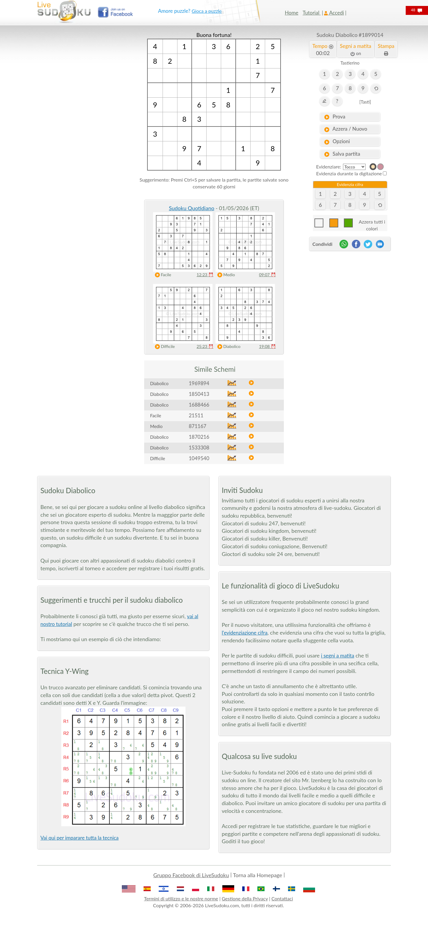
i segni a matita (337, 655)
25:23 (204, 346)
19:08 (267, 346)
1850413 (199, 394)
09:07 (267, 274)
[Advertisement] (78, 120)
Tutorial (312, 13)
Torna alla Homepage (257, 875)
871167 (197, 426)
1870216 (199, 437)
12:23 (204, 274)
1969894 (199, 383)
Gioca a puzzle (207, 11)
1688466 (199, 405)
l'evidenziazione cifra (245, 633)
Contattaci (282, 898)
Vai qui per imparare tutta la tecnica (79, 838)
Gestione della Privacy (245, 898)
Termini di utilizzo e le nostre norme (181, 898)
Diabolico (227, 346)
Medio (225, 275)
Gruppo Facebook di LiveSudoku (191, 875)
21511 (196, 415)
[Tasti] (365, 101)
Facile (161, 275)
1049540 (199, 458)
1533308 (199, 447)
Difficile (163, 346)
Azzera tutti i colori (372, 223)
